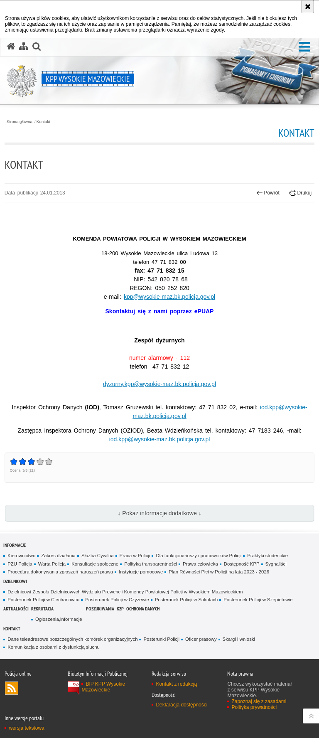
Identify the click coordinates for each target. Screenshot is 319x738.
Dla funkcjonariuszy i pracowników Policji (198, 555)
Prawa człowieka (200, 563)
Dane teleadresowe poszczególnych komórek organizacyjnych (72, 639)
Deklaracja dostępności (181, 705)
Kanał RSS (11, 688)
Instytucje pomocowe (141, 571)
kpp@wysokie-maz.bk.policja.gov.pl (169, 296)
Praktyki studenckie (267, 555)
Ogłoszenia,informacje (58, 619)
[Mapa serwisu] (23, 46)
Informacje (14, 545)
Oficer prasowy (201, 639)
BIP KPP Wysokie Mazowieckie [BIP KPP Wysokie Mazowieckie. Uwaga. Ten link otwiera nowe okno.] (103, 687)
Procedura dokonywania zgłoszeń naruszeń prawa (60, 571)
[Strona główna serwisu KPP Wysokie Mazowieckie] (11, 46)
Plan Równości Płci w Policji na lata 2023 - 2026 (219, 571)
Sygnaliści (276, 563)
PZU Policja (19, 563)
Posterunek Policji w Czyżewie (117, 599)
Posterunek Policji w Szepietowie (257, 599)
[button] (304, 47)
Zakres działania (58, 555)
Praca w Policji (135, 555)
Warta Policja (52, 563)
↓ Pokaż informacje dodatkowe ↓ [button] (159, 513)
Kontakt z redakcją (176, 684)
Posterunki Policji (161, 639)
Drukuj (301, 192)
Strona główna (19, 122)
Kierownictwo (21, 555)
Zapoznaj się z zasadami (258, 701)
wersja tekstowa (26, 728)
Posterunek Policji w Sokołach (186, 599)
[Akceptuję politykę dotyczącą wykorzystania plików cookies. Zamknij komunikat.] (308, 6)
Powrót (268, 192)
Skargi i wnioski (239, 639)
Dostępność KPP (242, 563)
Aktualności (16, 608)
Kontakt (43, 122)
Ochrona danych (143, 608)
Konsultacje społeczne (94, 563)
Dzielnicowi (15, 581)
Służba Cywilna (97, 555)
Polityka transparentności (150, 563)
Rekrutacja (42, 608)
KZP (120, 608)
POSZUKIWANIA (100, 608)
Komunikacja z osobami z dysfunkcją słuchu (53, 647)
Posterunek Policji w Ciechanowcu (43, 599)
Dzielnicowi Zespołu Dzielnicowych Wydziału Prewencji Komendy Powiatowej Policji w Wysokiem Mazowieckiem (125, 591)
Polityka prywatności (254, 707)
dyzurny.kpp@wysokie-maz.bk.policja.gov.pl (159, 384)
